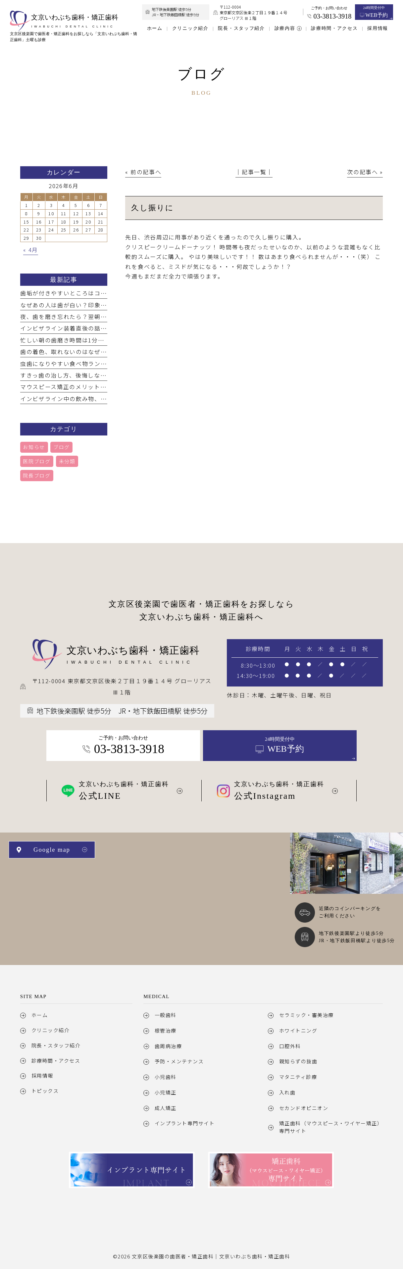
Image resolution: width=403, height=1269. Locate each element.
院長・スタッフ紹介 (56, 1045)
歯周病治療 (168, 1045)
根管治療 (165, 1030)
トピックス (45, 1090)
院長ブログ (36, 475)
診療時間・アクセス (55, 1060)
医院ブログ (36, 461)
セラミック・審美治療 (306, 1014)
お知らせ (34, 446)
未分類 (67, 461)
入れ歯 (287, 1092)
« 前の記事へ (143, 172)
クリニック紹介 (50, 1030)
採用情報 (42, 1075)
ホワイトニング (298, 1030)
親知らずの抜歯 (298, 1061)
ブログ (61, 446)
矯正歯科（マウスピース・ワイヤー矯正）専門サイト (330, 1127)
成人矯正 (165, 1107)
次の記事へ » (365, 172)
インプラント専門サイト (185, 1123)
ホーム (39, 1014)
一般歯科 (165, 1014)
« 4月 (30, 249)
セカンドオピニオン (303, 1107)
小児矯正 (165, 1092)
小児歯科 (165, 1076)
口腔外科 (290, 1045)
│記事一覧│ (254, 172)
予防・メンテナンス (179, 1061)
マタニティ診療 (298, 1076)
